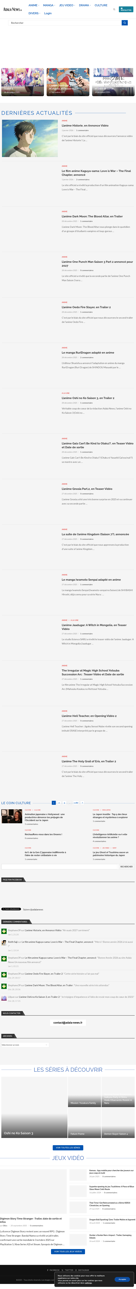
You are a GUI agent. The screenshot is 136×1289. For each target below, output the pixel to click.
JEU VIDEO (66, 5)
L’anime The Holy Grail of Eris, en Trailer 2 (89, 761)
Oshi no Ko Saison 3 (18, 1133)
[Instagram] (82, 1270)
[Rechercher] (68, 22)
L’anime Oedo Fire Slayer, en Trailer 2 (86, 307)
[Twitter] (67, 1270)
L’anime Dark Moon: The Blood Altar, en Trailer (92, 216)
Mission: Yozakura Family (83, 1103)
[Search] (114, 9)
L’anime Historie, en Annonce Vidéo (85, 125)
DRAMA (84, 5)
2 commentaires (83, 179)
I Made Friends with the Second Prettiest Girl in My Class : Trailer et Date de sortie (112, 85)
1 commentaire (82, 130)
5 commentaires (31, 824)
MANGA (48, 5)
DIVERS (34, 13)
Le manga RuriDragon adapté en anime (88, 352)
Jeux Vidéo (68, 1158)
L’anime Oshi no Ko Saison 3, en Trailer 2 (88, 398)
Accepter (122, 1279)
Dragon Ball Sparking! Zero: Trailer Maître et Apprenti (112, 1220)
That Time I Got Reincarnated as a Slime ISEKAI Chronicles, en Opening (109, 1204)
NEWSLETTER (126, 9)
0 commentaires (87, 270)
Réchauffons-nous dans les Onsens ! (43, 834)
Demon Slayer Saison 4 (116, 1134)
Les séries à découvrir (68, 1069)
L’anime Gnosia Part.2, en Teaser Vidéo (87, 488)
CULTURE (101, 5)
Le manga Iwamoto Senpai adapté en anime (91, 579)
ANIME (33, 5)
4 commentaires (99, 841)
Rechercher (126, 867)
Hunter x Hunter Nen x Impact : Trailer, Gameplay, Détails (110, 1236)
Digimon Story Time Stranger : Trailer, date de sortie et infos (31, 1220)
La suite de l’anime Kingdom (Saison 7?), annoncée (95, 534)
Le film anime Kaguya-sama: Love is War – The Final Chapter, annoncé (57, 941)
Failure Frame (77, 1134)
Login (48, 13)
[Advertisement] (68, 46)
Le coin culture (16, 803)
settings (88, 1283)
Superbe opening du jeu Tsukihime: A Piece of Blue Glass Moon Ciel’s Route (111, 1188)
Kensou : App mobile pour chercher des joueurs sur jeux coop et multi (111, 1171)
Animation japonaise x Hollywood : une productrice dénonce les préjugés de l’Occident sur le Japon (45, 817)
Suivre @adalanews (33, 909)
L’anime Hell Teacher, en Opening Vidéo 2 (89, 716)
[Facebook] (53, 1270)
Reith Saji (13, 941)
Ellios (5, 1225)
